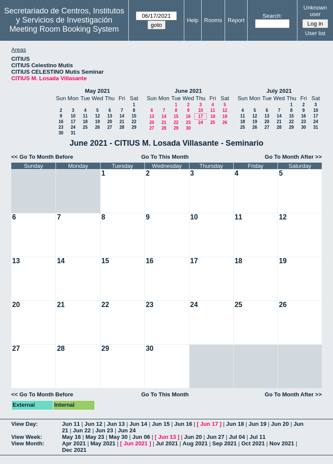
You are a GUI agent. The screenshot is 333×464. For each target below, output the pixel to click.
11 (85, 116)
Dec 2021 (74, 450)
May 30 (118, 437)
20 (109, 121)
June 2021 (188, 91)
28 (121, 127)
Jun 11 (71, 424)
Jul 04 (237, 437)
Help (193, 20)
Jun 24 (127, 430)
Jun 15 (161, 424)
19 (97, 121)
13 (109, 116)
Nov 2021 (281, 443)
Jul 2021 (167, 443)
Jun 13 (116, 424)
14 (121, 116)
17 (73, 121)
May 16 (71, 437)
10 (73, 116)
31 (73, 133)
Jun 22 (82, 430)
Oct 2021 (252, 443)
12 (97, 116)
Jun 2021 (136, 443)
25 (85, 127)
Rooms (213, 20)
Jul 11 (258, 437)
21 (121, 121)
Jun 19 (257, 424)
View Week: (26, 437)
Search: (272, 16)
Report (236, 20)
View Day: (24, 424)
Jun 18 (235, 424)
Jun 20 (280, 424)
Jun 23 (104, 430)
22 (133, 121)
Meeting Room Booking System (64, 29)
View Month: (27, 443)
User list (315, 33)
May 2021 (97, 91)
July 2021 (279, 91)
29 (133, 127)
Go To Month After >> (293, 157)
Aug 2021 (195, 443)
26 (97, 127)
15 (133, 116)
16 (61, 121)
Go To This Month (165, 157)
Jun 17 (209, 424)
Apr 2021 (74, 443)
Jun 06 (141, 437)
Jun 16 (183, 424)
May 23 (94, 437)
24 (73, 127)
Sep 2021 (224, 443)
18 (85, 121)
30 (61, 133)
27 (109, 127)
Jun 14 (138, 424)
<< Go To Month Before (42, 157)
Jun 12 (93, 424)
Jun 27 (215, 437)
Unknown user (315, 10)
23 (61, 127)
